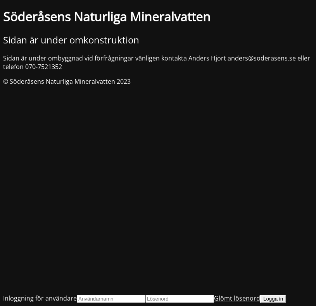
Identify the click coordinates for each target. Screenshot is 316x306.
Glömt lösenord (237, 298)
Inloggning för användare (40, 298)
